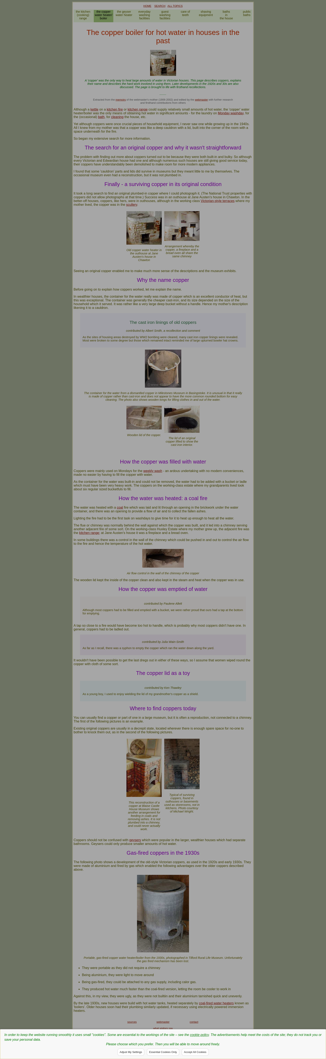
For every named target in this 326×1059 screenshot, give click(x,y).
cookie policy (199, 1035)
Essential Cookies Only (163, 1052)
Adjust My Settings (131, 1052)
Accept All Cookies (195, 1052)
